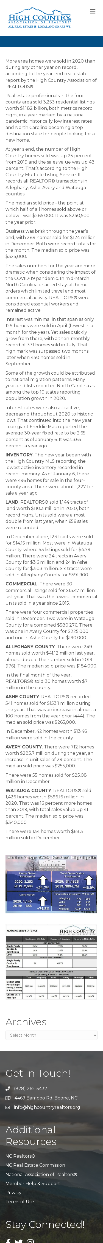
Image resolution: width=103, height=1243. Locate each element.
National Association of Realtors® (41, 1174)
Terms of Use (19, 1201)
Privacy (13, 1192)
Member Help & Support (32, 1183)
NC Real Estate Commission (35, 1165)
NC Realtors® (20, 1156)
